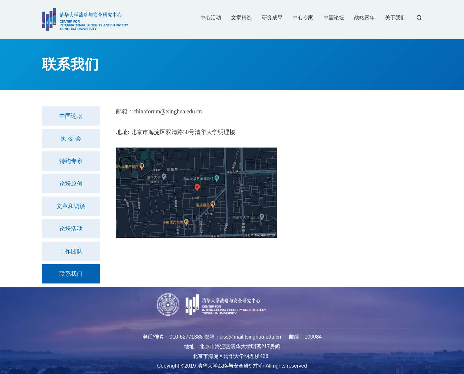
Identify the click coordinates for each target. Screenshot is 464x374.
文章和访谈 (70, 206)
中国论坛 (70, 116)
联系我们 (70, 274)
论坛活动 (70, 228)
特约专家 (70, 161)
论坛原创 (70, 183)
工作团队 (70, 251)
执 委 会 (71, 138)
